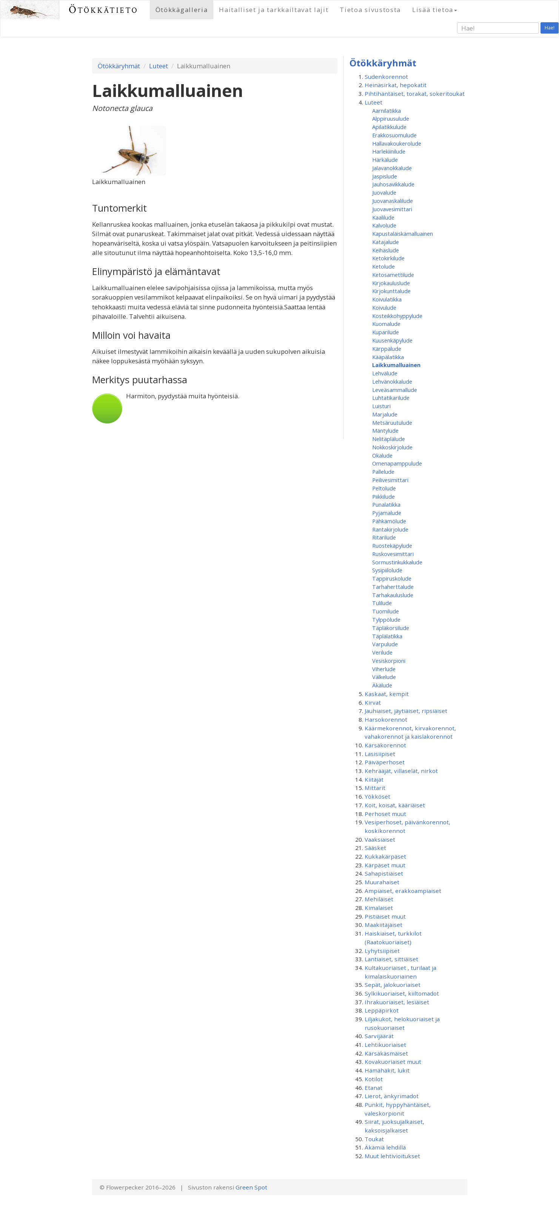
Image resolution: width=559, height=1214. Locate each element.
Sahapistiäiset (384, 873)
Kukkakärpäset (385, 856)
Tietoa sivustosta (370, 9)
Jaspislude (384, 176)
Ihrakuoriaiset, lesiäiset (397, 1002)
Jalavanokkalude (392, 168)
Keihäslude (385, 250)
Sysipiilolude (387, 570)
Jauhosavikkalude (393, 184)
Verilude (382, 652)
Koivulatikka (387, 299)
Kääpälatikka (388, 357)
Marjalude (384, 414)
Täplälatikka (387, 636)
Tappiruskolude (391, 578)
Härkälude (385, 159)
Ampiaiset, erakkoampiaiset (403, 890)
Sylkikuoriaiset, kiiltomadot (402, 993)
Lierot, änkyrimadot (392, 1096)
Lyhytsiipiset (382, 950)
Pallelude (383, 471)
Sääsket (375, 847)
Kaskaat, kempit (387, 694)
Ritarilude (384, 537)
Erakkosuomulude (394, 135)
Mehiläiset (379, 899)
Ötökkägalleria (182, 9)
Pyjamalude (386, 512)
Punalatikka (386, 504)
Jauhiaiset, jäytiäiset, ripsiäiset (406, 711)
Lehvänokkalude (392, 381)
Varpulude (385, 644)
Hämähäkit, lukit (387, 1070)
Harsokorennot (386, 719)
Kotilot (374, 1079)
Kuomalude (386, 323)
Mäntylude (385, 430)
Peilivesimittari (390, 480)
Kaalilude (383, 217)
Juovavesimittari (392, 209)
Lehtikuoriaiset (385, 1044)
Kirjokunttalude (391, 291)
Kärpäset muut (385, 865)
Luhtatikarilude (391, 397)
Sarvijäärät (379, 1036)
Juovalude (384, 192)
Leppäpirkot (382, 1010)
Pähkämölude (389, 521)
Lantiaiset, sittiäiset (391, 959)
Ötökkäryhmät (119, 65)
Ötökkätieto (104, 10)
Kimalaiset (379, 907)
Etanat (373, 1087)
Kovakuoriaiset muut (393, 1061)
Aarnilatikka (386, 110)
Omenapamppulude (397, 463)
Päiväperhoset (385, 762)
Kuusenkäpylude (392, 340)
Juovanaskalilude (392, 200)
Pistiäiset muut (385, 916)
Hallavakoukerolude (396, 143)
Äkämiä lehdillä (385, 1147)
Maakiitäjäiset (383, 924)
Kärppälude (386, 348)
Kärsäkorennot (385, 745)
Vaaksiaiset (380, 839)
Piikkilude (383, 496)
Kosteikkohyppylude (397, 316)
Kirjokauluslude (391, 283)
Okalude (382, 455)
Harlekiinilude (388, 151)
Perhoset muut (385, 814)
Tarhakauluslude (392, 595)
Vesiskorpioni (388, 660)
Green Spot (251, 1187)
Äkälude (382, 685)
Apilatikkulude (389, 127)
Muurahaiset (382, 882)
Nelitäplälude (388, 439)
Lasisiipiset (380, 754)
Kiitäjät (374, 779)
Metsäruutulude (392, 422)
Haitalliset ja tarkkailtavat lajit (273, 9)
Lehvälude (384, 373)
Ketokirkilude (388, 258)
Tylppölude (386, 619)
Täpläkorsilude (390, 628)
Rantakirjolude (390, 529)
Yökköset (377, 796)
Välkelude (384, 677)
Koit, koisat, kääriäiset (395, 805)
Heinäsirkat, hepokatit (396, 85)
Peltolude (384, 488)
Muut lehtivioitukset (392, 1156)
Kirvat (373, 702)
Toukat (374, 1139)
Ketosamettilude (393, 274)
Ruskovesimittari (393, 554)
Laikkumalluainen (396, 365)
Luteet (158, 65)
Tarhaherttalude (393, 586)
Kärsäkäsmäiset (386, 1053)
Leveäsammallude (394, 389)
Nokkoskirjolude (392, 447)
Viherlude (384, 669)
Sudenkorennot (386, 76)
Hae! (549, 28)
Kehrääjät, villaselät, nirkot (401, 771)
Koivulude (384, 307)
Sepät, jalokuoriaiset (392, 984)
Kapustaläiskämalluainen (402, 233)
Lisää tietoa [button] (434, 9)
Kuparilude (385, 332)
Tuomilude (385, 611)
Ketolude (383, 266)
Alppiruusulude (390, 118)
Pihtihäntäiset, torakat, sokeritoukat (415, 93)
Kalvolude (384, 225)
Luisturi (381, 406)
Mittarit (375, 787)
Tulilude (382, 603)
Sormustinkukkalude (397, 562)
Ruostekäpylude (392, 545)
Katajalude (385, 242)
